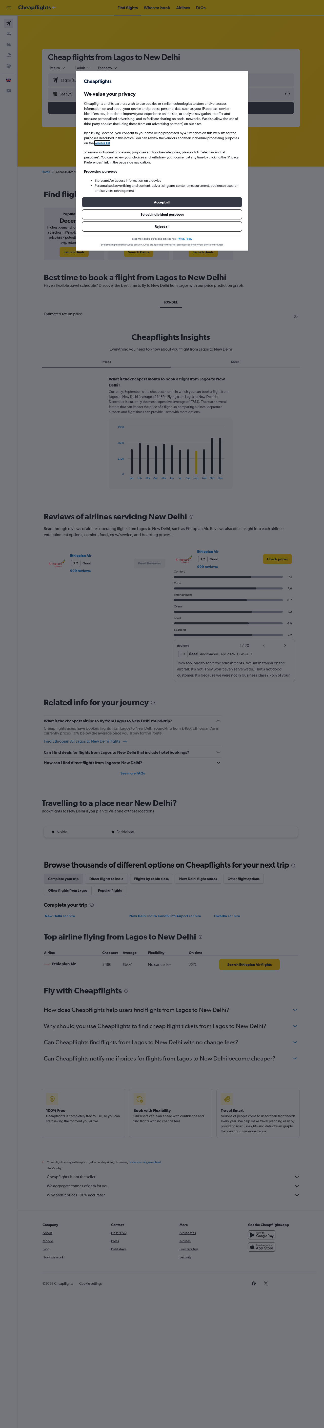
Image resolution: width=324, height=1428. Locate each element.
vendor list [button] (102, 143)
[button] (162, 202)
